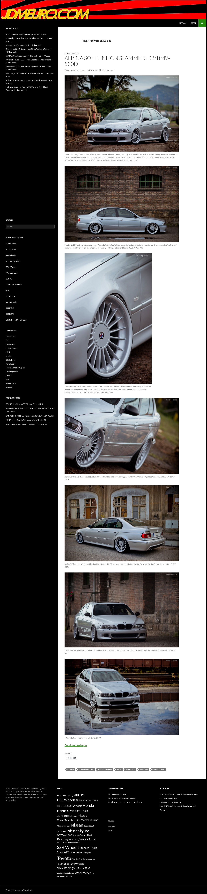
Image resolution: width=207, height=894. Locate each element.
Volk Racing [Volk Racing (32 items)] (65, 868)
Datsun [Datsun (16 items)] (94, 800)
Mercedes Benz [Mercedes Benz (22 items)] (89, 819)
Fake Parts (10, 344)
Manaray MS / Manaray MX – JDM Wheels (23, 45)
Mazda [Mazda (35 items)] (82, 815)
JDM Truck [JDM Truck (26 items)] (81, 811)
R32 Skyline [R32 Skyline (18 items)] (74, 835)
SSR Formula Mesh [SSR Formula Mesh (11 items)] (72, 843)
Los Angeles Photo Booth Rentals (122, 798)
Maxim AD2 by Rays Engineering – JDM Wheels (26, 34)
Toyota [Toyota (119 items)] (64, 858)
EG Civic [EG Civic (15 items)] (61, 806)
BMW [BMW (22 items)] (79, 800)
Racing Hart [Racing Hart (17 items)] (86, 835)
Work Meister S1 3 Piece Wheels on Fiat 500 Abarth (27, 424)
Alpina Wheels (105, 769)
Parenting (164, 810)
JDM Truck (10, 296)
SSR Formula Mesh (14, 284)
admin (93, 70)
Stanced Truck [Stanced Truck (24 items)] (88, 848)
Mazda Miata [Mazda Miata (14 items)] (63, 820)
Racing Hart (11, 249)
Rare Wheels (11, 302)
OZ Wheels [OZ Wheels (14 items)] (62, 835)
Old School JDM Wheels (16, 320)
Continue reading (76, 745)
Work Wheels (11, 273)
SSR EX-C (10, 308)
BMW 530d (130, 769)
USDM (8, 375)
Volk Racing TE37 (13, 261)
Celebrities (10, 336)
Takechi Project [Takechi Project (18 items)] (83, 852)
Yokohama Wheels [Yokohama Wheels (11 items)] (64, 877)
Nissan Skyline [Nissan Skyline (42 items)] (78, 831)
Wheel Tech (11, 383)
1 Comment (108, 70)
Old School (10, 360)
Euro (67, 53)
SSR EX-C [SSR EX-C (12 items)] (61, 843)
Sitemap (183, 23)
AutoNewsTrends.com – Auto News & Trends (179, 794)
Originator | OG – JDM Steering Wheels (125, 802)
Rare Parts (10, 364)
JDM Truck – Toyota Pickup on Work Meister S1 (26, 420)
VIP (7, 379)
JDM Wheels (11, 243)
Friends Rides (11, 348)
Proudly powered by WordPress (19, 890)
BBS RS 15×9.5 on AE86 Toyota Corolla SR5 (24, 404)
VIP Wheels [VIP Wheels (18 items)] (78, 863)
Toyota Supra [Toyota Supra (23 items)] (64, 863)
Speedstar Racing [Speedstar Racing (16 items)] (87, 839)
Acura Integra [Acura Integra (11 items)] (69, 795)
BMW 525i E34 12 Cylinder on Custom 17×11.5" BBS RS (30, 416)
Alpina (70, 769)
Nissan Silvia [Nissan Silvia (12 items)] (62, 831)
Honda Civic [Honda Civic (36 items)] (65, 811)
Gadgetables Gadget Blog (170, 802)
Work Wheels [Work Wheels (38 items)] (84, 873)
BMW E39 (144, 769)
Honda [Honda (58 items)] (88, 805)
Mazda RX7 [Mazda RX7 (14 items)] (75, 820)
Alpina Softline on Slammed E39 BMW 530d (117, 61)
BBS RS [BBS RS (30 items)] (80, 795)
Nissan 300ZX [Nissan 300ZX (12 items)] (88, 826)
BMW (119, 769)
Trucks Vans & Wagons (15, 367)
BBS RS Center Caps (168, 798)
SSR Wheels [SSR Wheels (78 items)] (68, 847)
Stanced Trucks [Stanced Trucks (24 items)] (66, 852)
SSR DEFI (10, 314)
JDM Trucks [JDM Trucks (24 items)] (64, 815)
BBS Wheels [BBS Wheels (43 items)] (66, 800)
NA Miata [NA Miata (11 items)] (66, 826)
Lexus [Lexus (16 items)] (74, 816)
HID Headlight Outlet (117, 794)
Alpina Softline (86, 769)
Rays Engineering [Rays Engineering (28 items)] (68, 839)
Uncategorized (12, 371)
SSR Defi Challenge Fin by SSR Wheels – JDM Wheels (28, 56)
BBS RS (9, 279)
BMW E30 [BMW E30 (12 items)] (86, 800)
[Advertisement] (30, 148)
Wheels (75, 53)
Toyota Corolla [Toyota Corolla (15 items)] (78, 859)
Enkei (8, 290)
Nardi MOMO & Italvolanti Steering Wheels (178, 806)
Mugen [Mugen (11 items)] (60, 826)
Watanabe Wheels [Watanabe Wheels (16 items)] (65, 873)
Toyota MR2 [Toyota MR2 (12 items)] (90, 859)
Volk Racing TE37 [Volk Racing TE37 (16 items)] (82, 868)
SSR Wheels (11, 255)
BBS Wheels (11, 267)
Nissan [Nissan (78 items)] (77, 825)
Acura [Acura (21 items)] (60, 795)
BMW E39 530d (158, 769)
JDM (8, 352)
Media (8, 356)
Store (193, 23)
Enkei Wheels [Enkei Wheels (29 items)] (73, 805)
